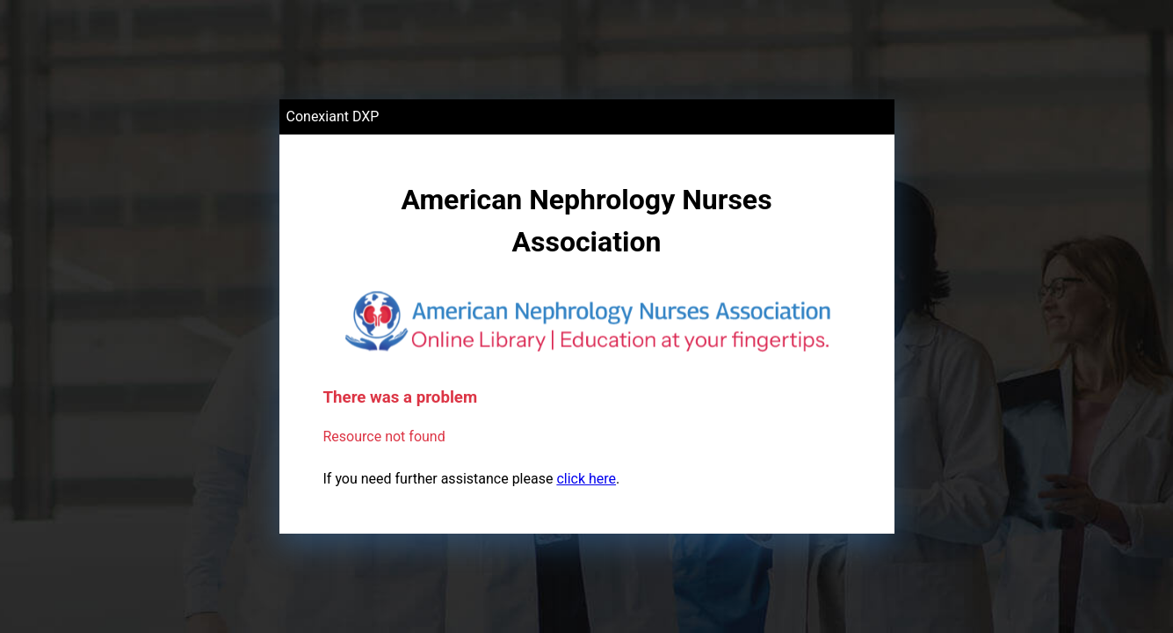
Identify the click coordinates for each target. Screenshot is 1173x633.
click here (586, 478)
